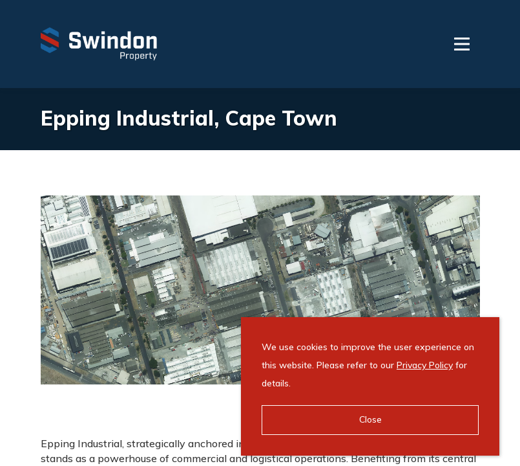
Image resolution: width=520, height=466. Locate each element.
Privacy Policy (425, 365)
